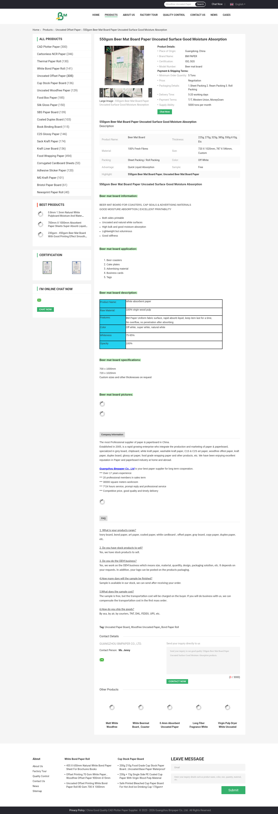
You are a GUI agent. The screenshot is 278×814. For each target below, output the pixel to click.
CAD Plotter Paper (48, 46)
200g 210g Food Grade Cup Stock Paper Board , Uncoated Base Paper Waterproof (142, 767)
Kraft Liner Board (47, 148)
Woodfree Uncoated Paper (145, 627)
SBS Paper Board (48, 112)
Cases (226, 14)
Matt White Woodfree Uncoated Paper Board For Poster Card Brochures (111, 725)
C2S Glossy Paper (48, 134)
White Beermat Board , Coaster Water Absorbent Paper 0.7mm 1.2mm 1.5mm (141, 725)
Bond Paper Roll (170, 627)
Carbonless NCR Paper (51, 54)
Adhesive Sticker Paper (51, 170)
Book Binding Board (49, 126)
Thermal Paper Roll (49, 61)
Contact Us (197, 14)
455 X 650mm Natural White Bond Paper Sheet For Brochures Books (89, 767)
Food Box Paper (47, 97)
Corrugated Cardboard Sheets (55, 163)
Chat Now (217, 4)
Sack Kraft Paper (47, 141)
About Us (129, 14)
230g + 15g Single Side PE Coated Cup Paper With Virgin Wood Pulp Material (140, 776)
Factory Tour (149, 14)
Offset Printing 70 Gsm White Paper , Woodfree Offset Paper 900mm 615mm (88, 776)
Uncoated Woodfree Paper (53, 90)
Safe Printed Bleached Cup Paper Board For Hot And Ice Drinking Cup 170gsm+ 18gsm (141, 785)
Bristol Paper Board (49, 185)
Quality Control (174, 14)
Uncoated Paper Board (117, 627)
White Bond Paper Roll (51, 68)
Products (111, 14)
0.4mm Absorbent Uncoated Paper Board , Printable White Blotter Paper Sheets (170, 725)
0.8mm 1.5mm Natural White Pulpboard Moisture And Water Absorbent (65, 216)
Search (200, 4)
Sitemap (37, 791)
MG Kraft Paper (46, 177)
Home (95, 14)
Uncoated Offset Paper (68, 29)
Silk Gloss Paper (47, 105)
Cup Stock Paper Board (51, 83)
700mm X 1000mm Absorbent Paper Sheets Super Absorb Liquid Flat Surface (67, 226)
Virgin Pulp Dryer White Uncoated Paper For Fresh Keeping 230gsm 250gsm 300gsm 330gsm (227, 725)
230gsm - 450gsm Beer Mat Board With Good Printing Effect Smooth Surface (67, 236)
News (214, 14)
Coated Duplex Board (50, 119)
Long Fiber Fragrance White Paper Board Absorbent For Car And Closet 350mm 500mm (198, 725)
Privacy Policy (77, 810)
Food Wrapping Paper (50, 156)
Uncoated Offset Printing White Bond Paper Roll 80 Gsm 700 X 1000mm (86, 785)
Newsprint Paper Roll (50, 192)
